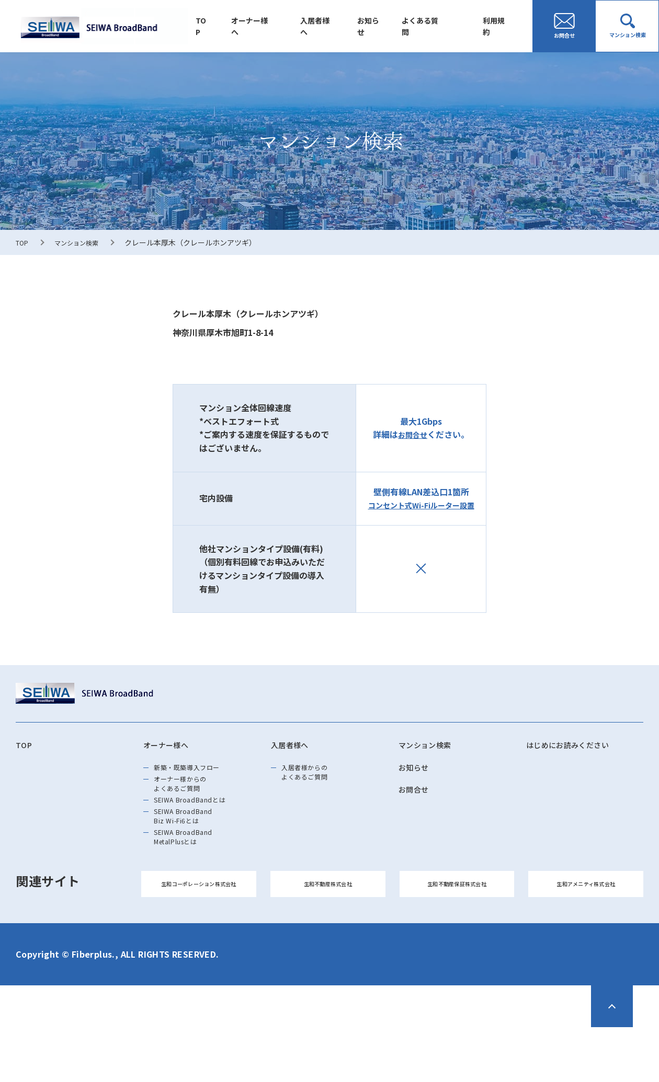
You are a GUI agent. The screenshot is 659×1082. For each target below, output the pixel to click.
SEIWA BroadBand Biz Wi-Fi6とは (194, 845)
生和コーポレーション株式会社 (198, 933)
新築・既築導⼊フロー (200, 773)
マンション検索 (82, 242)
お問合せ (412, 434)
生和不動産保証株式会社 (456, 933)
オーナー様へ (272, 26)
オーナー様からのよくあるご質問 (191, 797)
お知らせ (382, 26)
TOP (227, 26)
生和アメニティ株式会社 (585, 933)
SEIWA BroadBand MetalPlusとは (194, 876)
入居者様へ (333, 26)
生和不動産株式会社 (328, 933)
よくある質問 (429, 26)
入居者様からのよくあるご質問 (315, 780)
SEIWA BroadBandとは (203, 822)
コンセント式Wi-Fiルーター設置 (421, 504)
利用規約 (499, 26)
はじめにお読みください (579, 746)
